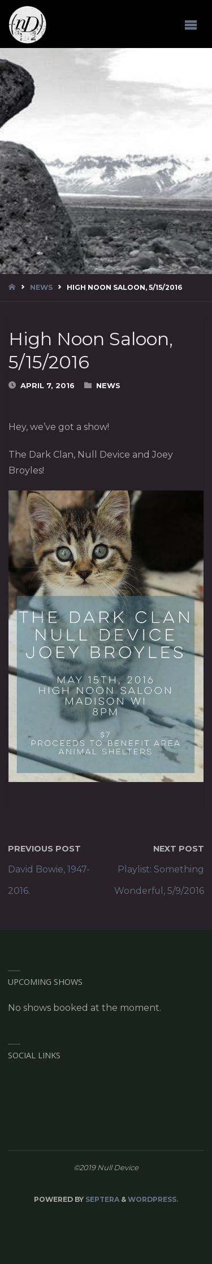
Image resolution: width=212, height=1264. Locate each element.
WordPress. (153, 1199)
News (41, 287)
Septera (101, 1199)
